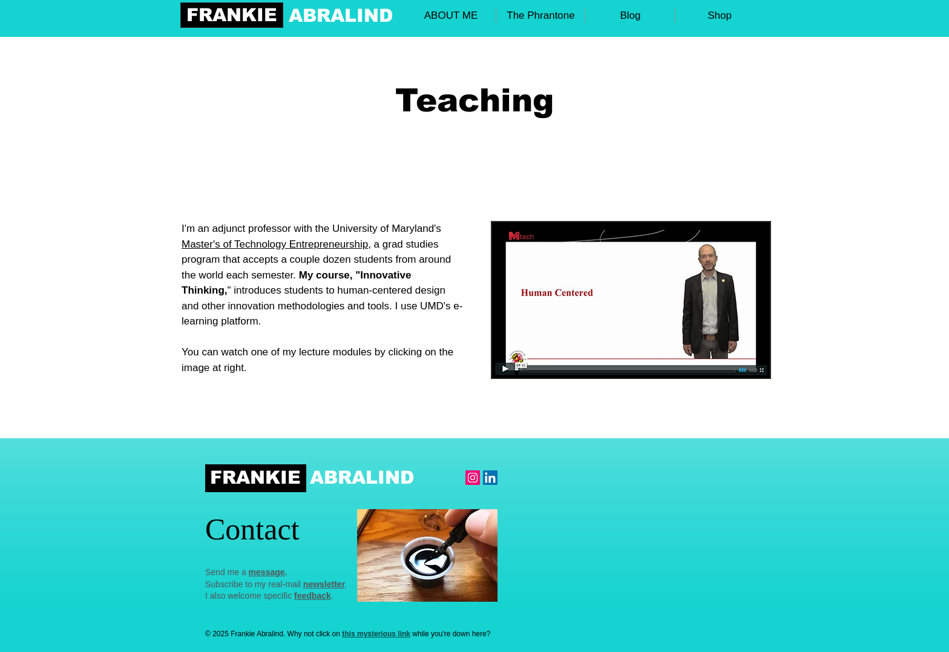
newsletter (324, 584)
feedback (312, 596)
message (267, 572)
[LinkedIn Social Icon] (490, 477)
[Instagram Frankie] (472, 477)
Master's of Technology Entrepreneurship (275, 244)
